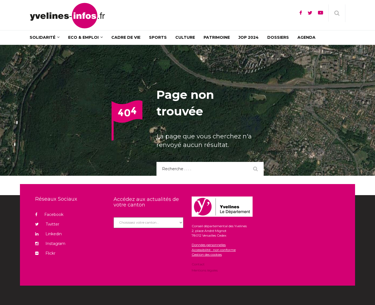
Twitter (47, 224)
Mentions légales (205, 270)
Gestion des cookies (207, 254)
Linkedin (48, 233)
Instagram (50, 243)
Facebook (49, 214)
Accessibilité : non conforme (214, 250)
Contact (198, 264)
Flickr (45, 253)
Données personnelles (209, 245)
